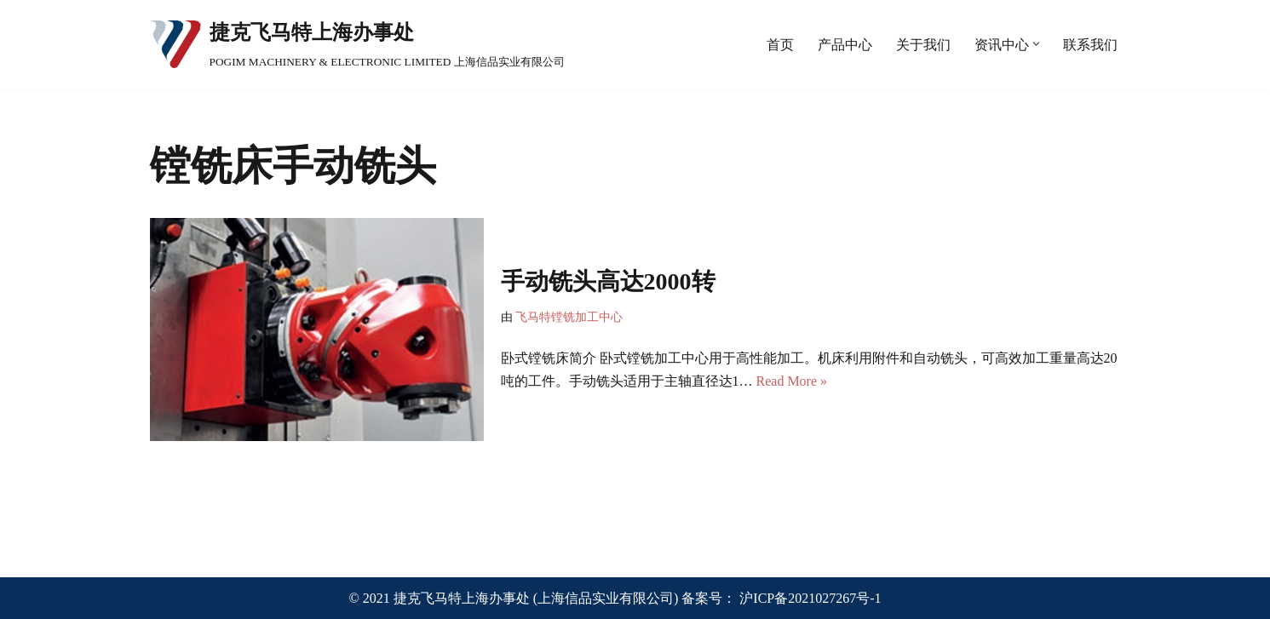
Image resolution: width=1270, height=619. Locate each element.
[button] (1036, 44)
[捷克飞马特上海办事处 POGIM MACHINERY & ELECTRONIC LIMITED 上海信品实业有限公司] (357, 44)
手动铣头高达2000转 (608, 281)
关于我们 (923, 44)
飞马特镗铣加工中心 (569, 317)
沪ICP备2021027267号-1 (810, 598)
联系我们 (1090, 44)
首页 (780, 44)
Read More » (792, 381)
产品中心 (845, 44)
